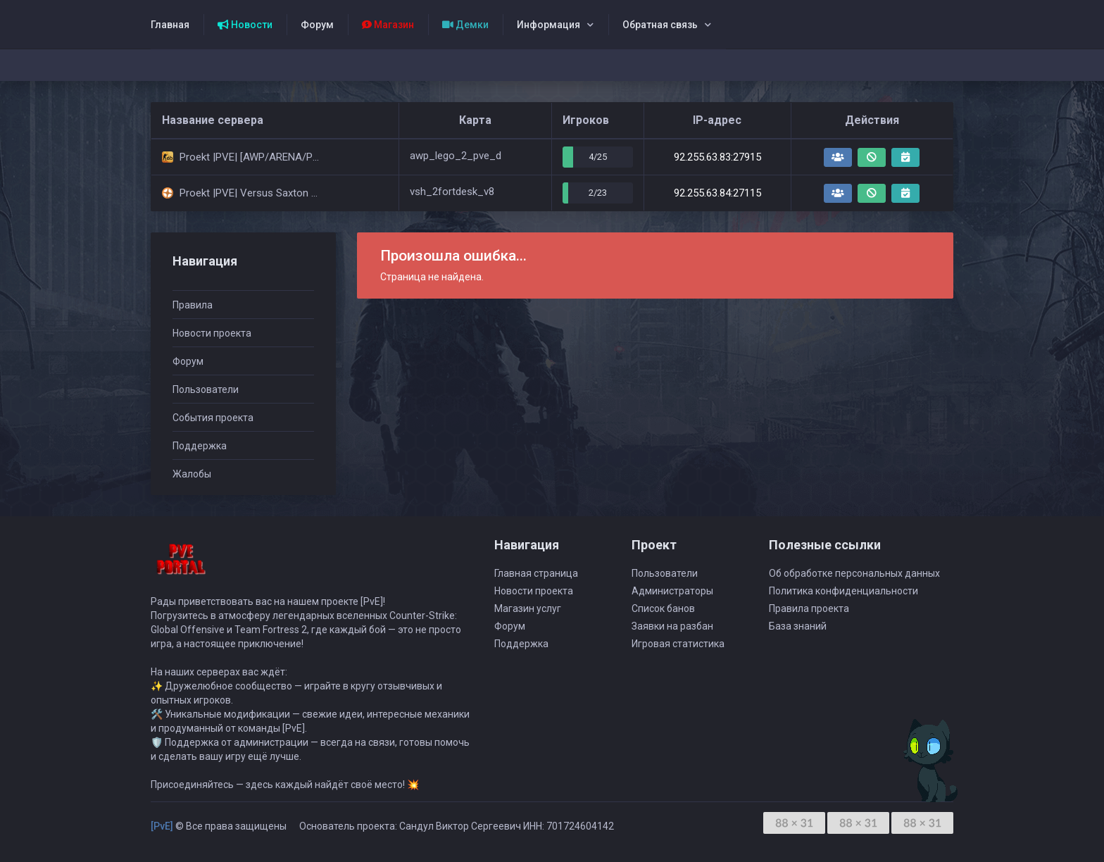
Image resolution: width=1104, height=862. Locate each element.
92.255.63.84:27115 (717, 193)
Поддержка (199, 445)
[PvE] (162, 826)
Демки (465, 24)
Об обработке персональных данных (854, 573)
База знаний (798, 626)
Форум (317, 24)
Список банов (663, 608)
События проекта (212, 417)
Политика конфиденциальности (843, 590)
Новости (245, 24)
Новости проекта (211, 333)
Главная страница (536, 573)
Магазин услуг (527, 608)
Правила (192, 305)
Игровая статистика (678, 643)
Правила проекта (809, 608)
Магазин (388, 24)
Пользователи (205, 389)
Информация (548, 24)
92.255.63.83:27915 (717, 157)
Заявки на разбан (672, 626)
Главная (170, 24)
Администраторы (672, 590)
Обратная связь (660, 24)
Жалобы (191, 474)
